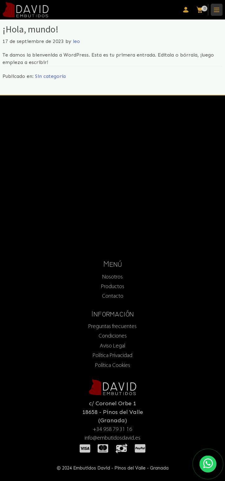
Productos (112, 287)
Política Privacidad (112, 356)
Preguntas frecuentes (112, 327)
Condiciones (113, 336)
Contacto (112, 296)
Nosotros (112, 277)
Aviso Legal (112, 346)
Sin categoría (50, 76)
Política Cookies (112, 365)
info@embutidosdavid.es (112, 438)
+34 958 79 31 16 (112, 429)
